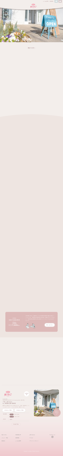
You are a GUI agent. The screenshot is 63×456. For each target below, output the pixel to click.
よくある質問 (45, 1)
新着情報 (51, 1)
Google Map (16, 424)
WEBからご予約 (19, 410)
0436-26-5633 (10, 403)
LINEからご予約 (8, 410)
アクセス (31, 437)
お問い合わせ (32, 434)
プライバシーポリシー (34, 440)
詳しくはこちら (50, 324)
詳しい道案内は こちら (57, 412)
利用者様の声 (18, 434)
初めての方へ (4, 434)
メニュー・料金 (5, 437)
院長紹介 (3, 440)
